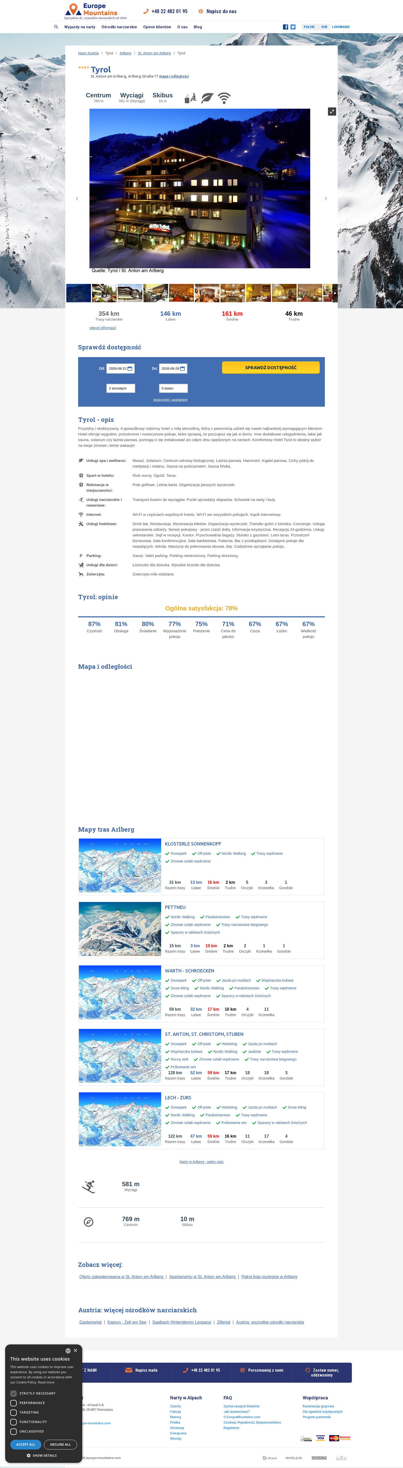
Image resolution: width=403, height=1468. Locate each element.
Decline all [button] (60, 1444)
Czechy (175, 1406)
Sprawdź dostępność (271, 367)
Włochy (175, 1439)
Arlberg (125, 53)
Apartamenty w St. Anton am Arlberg (202, 1277)
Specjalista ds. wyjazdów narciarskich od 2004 (95, 11)
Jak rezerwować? (237, 1412)
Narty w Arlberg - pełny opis (201, 1162)
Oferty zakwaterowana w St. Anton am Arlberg (121, 1277)
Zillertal (223, 1322)
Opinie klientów (157, 27)
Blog (198, 27)
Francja (175, 1412)
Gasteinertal (90, 1322)
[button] (43, 1455)
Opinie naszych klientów (242, 1406)
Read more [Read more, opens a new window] (46, 1382)
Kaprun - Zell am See (126, 1322)
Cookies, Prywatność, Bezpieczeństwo (252, 1422)
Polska (175, 1422)
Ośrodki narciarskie (119, 27)
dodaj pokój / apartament (170, 400)
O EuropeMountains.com (242, 1417)
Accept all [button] (25, 1444)
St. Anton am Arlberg (154, 53)
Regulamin (231, 1428)
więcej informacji (103, 328)
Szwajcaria (178, 1433)
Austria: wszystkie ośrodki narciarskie (270, 1322)
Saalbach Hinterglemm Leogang (181, 1322)
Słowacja (177, 1428)
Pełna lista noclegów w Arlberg (269, 1277)
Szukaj (56, 27)
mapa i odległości (174, 76)
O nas (182, 27)
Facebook (285, 27)
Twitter (293, 27)
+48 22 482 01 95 (170, 11)
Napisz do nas (222, 11)
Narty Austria (88, 53)
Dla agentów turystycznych (323, 1412)
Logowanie (341, 27)
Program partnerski (317, 1417)
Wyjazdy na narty (79, 27)
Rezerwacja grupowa (318, 1406)
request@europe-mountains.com (86, 1423)
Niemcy (175, 1417)
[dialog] (43, 1403)
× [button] (75, 1351)
